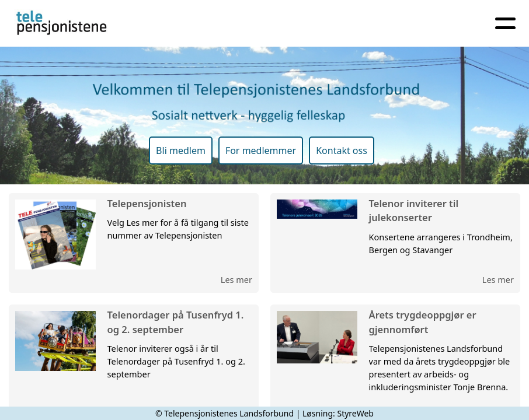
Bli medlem (181, 150)
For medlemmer (260, 150)
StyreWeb (355, 413)
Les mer (236, 279)
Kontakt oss (341, 150)
